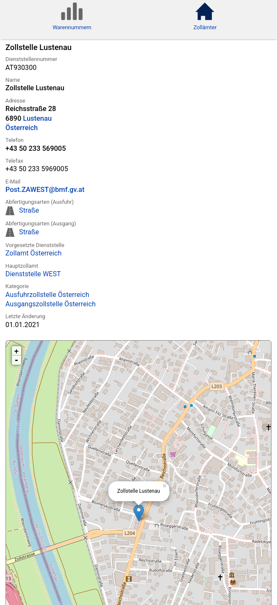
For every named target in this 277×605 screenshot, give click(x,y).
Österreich (22, 128)
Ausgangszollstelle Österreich (51, 304)
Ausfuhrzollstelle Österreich (47, 295)
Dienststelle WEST (33, 274)
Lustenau (37, 118)
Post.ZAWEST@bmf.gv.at (45, 190)
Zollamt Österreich (34, 253)
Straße (29, 210)
